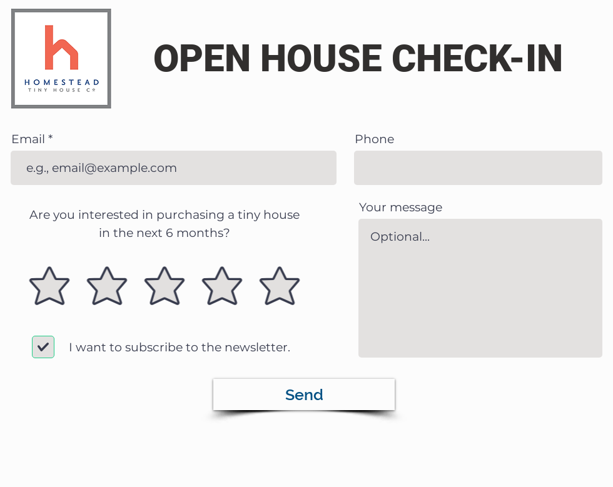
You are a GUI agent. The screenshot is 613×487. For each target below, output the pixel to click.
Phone (374, 139)
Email (28, 139)
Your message (400, 207)
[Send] (304, 394)
